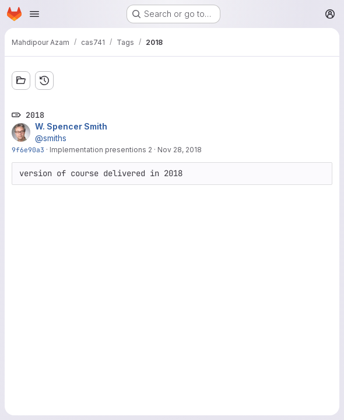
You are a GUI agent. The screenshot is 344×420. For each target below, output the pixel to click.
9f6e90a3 (28, 149)
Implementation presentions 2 (101, 149)
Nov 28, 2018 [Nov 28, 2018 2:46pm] (179, 149)
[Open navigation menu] (34, 14)
